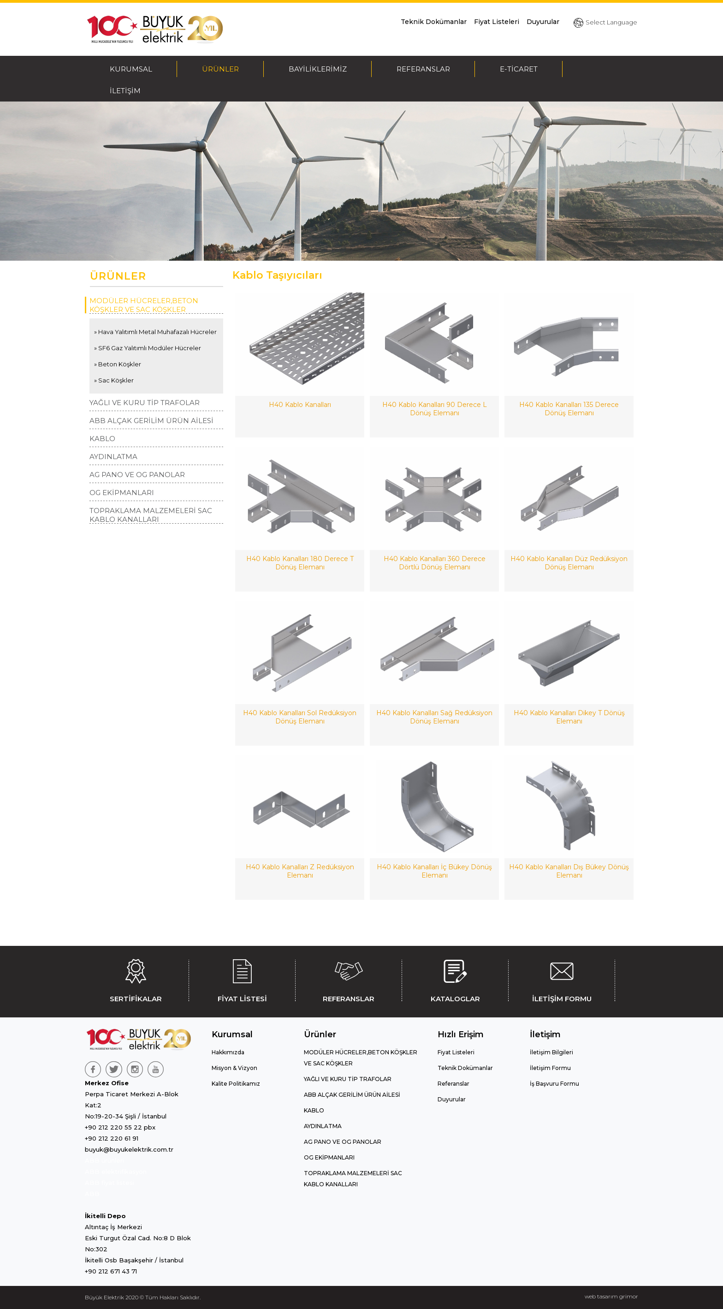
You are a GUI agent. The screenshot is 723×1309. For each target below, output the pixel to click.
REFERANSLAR (423, 69)
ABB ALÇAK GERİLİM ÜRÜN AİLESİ (151, 420)
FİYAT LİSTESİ (242, 979)
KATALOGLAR (455, 979)
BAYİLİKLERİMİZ (318, 69)
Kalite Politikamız (236, 1083)
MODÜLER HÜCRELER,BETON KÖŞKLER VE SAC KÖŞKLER (143, 305)
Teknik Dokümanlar (434, 22)
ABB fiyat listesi (109, 1182)
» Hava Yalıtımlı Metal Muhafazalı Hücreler (155, 331)
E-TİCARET (519, 69)
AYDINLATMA (113, 456)
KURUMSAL (131, 69)
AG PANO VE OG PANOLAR (137, 474)
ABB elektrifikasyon (116, 1171)
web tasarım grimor (611, 1296)
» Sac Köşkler (114, 380)
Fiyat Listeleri (496, 22)
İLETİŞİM (125, 90)
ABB (92, 1193)
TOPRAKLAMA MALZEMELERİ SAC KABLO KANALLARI (150, 515)
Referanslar (453, 1083)
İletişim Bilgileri (551, 1052)
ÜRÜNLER (220, 69)
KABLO (102, 438)
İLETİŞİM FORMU (561, 979)
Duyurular (543, 22)
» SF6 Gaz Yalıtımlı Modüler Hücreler (147, 348)
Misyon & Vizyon (234, 1067)
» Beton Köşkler (117, 364)
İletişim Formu (550, 1067)
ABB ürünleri (104, 1160)
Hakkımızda (228, 1052)
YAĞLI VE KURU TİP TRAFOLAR (144, 402)
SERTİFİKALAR (135, 979)
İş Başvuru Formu (554, 1083)
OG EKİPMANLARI (121, 492)
